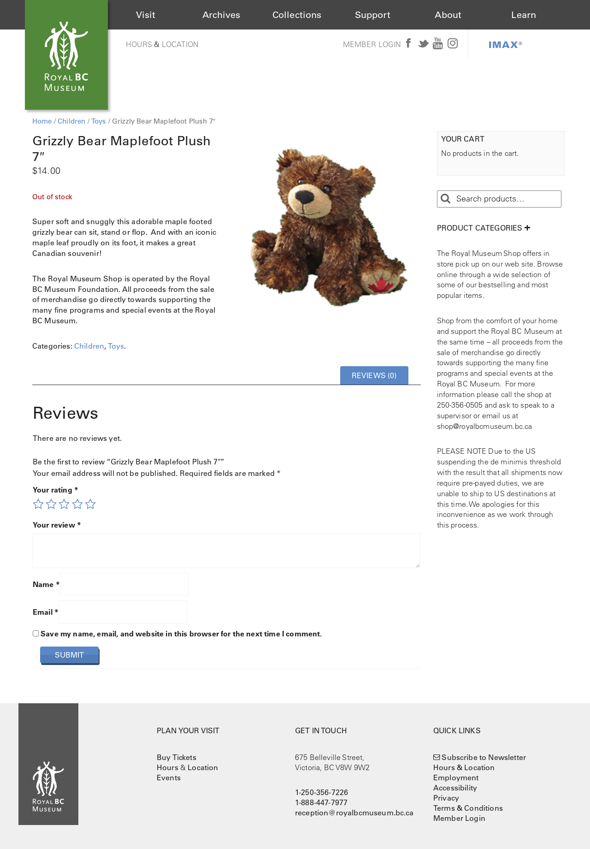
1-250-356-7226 (321, 792)
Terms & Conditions (468, 808)
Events (169, 777)
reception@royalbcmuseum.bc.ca (354, 812)
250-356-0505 (460, 405)
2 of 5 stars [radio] (51, 504)
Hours (139, 44)
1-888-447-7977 (321, 802)
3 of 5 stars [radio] (64, 504)
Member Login (372, 44)
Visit (146, 14)
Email (46, 612)
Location (180, 44)
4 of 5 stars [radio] (77, 504)
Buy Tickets (176, 757)
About (448, 14)
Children (71, 121)
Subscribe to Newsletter (484, 757)
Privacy (446, 797)
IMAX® (506, 44)
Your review (57, 524)
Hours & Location (464, 767)
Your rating (55, 489)
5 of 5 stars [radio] (90, 504)
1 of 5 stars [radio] (38, 504)
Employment (456, 777)
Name (46, 584)
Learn (523, 14)
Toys (98, 121)
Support (372, 14)
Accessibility (455, 787)
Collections (297, 14)
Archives (221, 14)
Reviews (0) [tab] (374, 375)
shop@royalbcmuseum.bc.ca (484, 426)
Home (42, 121)
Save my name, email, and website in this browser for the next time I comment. (181, 633)
